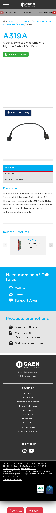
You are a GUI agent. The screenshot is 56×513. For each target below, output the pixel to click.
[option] (28, 132)
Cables (20, 25)
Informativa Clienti (28, 469)
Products (12, 22)
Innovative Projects (28, 406)
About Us (28, 388)
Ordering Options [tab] (14, 179)
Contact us (28, 414)
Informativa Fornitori (11, 469)
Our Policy (28, 397)
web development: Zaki (12, 480)
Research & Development (28, 402)
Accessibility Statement (28, 431)
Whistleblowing (28, 427)
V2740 (32, 240)
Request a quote (15, 54)
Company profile (28, 393)
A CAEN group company (28, 376)
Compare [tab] (10, 174)
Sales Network (28, 410)
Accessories (25, 22)
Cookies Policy (16, 476)
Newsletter (28, 423)
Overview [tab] (10, 168)
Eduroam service (28, 419)
